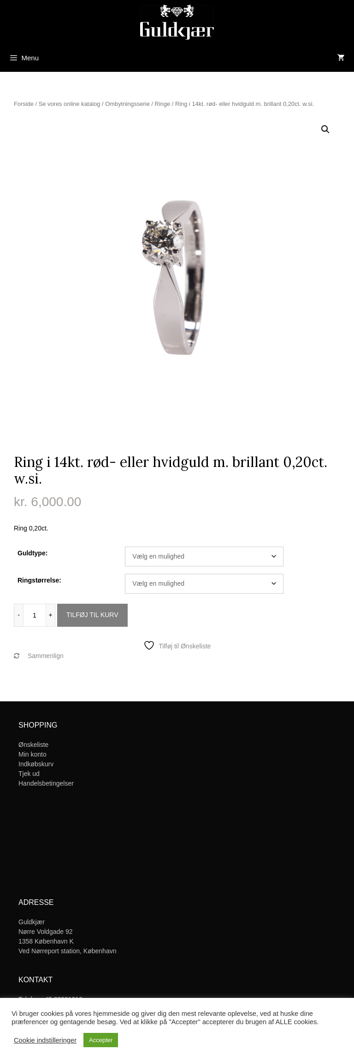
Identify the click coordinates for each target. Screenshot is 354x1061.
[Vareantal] (34, 615)
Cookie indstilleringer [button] (45, 1040)
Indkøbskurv (35, 764)
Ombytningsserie (127, 103)
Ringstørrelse (38, 580)
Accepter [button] (100, 1040)
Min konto (32, 754)
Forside (24, 103)
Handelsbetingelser (46, 783)
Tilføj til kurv (92, 614)
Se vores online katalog (69, 103)
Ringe (163, 103)
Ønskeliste (33, 744)
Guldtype (32, 553)
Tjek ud (29, 773)
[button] (325, 129)
